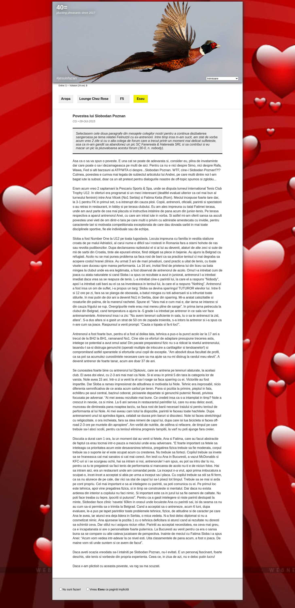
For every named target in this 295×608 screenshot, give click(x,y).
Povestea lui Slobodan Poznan (99, 116)
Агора (65, 98)
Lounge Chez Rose (93, 98)
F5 (122, 98)
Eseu (140, 98)
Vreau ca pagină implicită (107, 589)
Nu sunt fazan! (70, 589)
